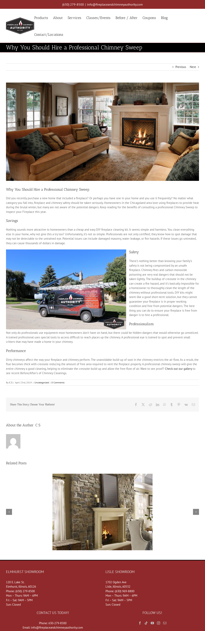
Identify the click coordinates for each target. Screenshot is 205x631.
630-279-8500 (57, 623)
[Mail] (164, 623)
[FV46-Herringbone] (102, 132)
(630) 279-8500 (73, 4)
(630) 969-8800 (124, 591)
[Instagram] (158, 623)
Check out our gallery (178, 369)
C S (10, 382)
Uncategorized (41, 382)
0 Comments (57, 382)
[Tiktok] (146, 623)
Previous (180, 67)
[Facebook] (140, 623)
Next (193, 67)
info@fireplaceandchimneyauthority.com (115, 4)
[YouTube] (152, 623)
